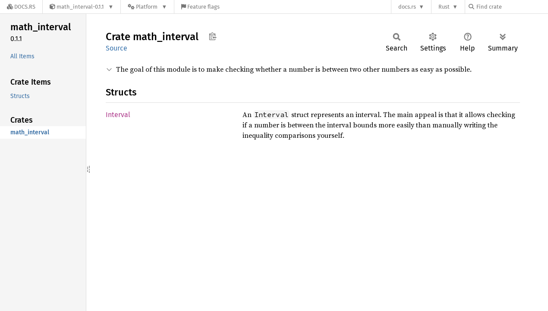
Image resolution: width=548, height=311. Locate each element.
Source (116, 48)
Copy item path (212, 36)
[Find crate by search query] (512, 6)
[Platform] (147, 6)
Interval (118, 115)
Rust (444, 6)
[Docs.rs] (21, 6)
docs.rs (407, 6)
